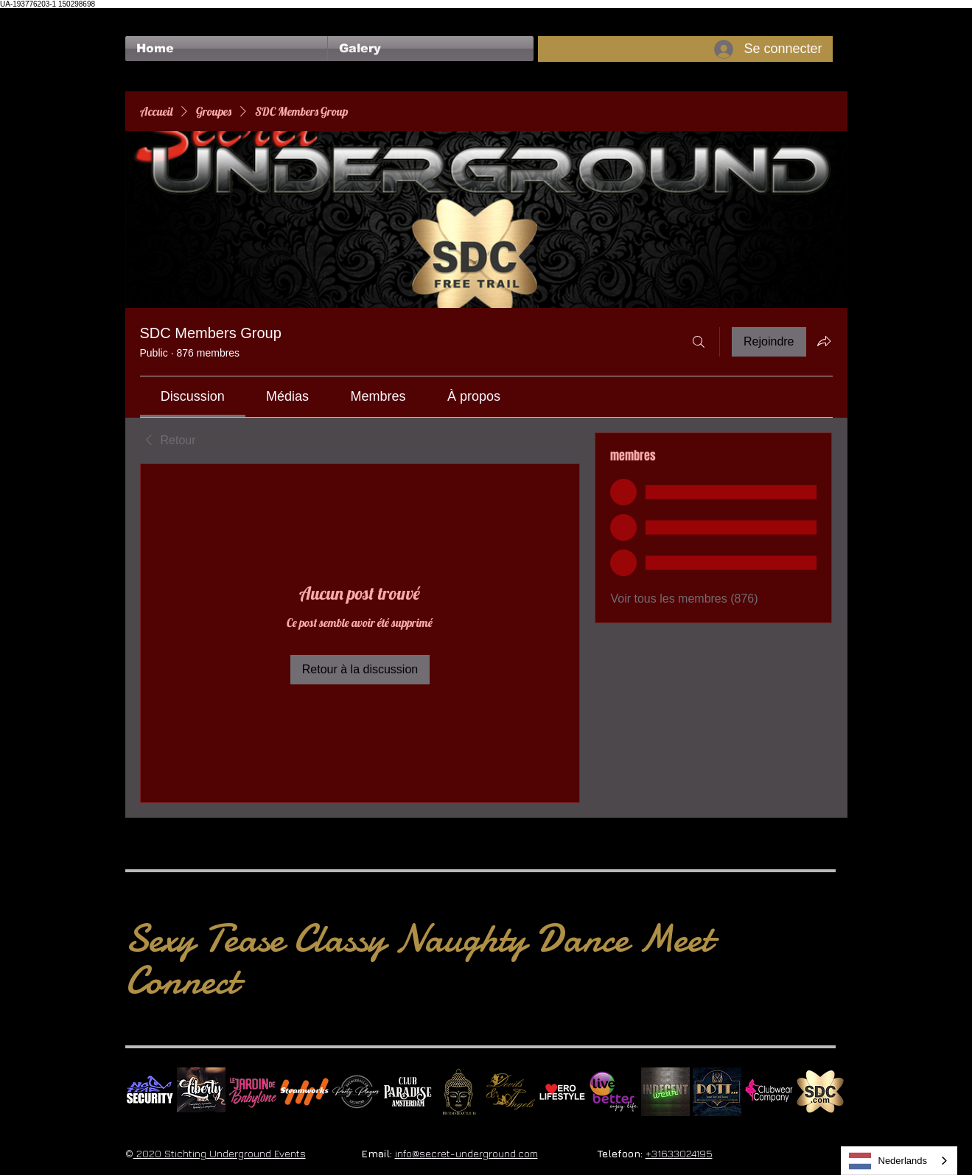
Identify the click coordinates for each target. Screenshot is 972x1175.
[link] (193, 396)
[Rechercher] (698, 342)
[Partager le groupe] (824, 341)
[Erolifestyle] (562, 1091)
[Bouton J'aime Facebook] (153, 15)
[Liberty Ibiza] (201, 1091)
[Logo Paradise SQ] (407, 1091)
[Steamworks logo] (304, 1091)
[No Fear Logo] (149, 1091)
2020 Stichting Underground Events (219, 1153)
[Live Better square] (614, 1091)
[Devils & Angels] (510, 1091)
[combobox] (899, 1160)
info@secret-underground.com (466, 1153)
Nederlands (888, 1161)
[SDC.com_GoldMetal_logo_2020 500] (820, 1091)
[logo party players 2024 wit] (356, 1091)
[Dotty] (717, 1091)
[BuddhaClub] (459, 1091)
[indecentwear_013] (665, 1091)
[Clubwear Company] (768, 1091)
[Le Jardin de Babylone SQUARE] (252, 1091)
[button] (431, 48)
